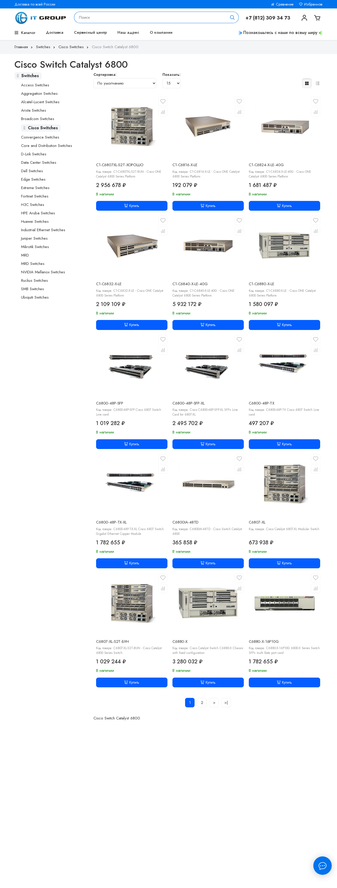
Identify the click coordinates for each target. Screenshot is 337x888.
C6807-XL (257, 522)
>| (226, 703)
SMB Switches (32, 289)
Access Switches (35, 85)
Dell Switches (32, 171)
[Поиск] (232, 17)
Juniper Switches (34, 238)
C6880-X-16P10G (264, 641)
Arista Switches (33, 110)
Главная (24, 47)
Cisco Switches (74, 47)
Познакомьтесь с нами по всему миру (280, 32)
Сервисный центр (90, 32)
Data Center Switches (38, 162)
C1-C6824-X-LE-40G (266, 165)
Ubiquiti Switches (35, 297)
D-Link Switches (33, 154)
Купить (131, 205)
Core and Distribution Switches (46, 146)
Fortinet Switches (34, 196)
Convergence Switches (40, 137)
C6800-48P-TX (261, 403)
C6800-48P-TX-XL (111, 522)
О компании (161, 32)
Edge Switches (33, 179)
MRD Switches (32, 264)
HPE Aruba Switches (38, 213)
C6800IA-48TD (185, 522)
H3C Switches (32, 205)
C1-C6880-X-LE (261, 284)
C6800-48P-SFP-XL (188, 403)
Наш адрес (128, 32)
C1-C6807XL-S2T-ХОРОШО (119, 165)
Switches (46, 47)
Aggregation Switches (39, 93)
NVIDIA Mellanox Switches (43, 272)
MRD (25, 255)
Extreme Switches (35, 188)
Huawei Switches (35, 221)
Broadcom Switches (37, 119)
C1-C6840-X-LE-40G (189, 284)
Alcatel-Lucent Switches (40, 102)
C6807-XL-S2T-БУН (112, 641)
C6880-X (179, 641)
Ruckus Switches (34, 280)
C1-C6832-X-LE (109, 284)
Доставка (54, 32)
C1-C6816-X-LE (184, 165)
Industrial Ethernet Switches (43, 230)
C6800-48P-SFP (109, 403)
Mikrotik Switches (35, 247)
